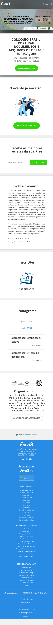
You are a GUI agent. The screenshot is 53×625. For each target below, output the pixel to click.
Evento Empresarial (26, 490)
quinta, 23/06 (26, 328)
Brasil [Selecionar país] (26, 477)
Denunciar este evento (26, 434)
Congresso (26, 500)
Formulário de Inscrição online (26, 549)
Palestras (26, 515)
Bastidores (26, 616)
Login (47, 4)
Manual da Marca (26, 602)
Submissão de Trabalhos (26, 544)
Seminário (26, 505)
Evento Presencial (26, 493)
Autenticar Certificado (26, 580)
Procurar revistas (26, 125)
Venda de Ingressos (26, 536)
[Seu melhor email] (18, 162)
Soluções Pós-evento (26, 541)
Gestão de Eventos (26, 539)
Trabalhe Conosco (26, 599)
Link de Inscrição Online (26, 551)
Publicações (26, 529)
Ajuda (26, 585)
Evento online (26, 495)
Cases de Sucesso (26, 570)
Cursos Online (26, 512)
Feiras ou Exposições (26, 520)
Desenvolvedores (27, 583)
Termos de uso (26, 606)
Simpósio (26, 502)
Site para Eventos (26, 554)
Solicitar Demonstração (26, 573)
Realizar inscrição (26, 68)
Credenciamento (26, 559)
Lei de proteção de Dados (26, 609)
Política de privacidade (26, 613)
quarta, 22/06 (26, 321)
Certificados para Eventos (26, 556)
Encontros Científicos (26, 517)
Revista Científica (26, 531)
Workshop (26, 507)
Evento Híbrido (26, 497)
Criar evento (26, 568)
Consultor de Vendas (26, 575)
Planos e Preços (26, 578)
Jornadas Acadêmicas (26, 510)
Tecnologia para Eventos (26, 546)
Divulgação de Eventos (26, 534)
